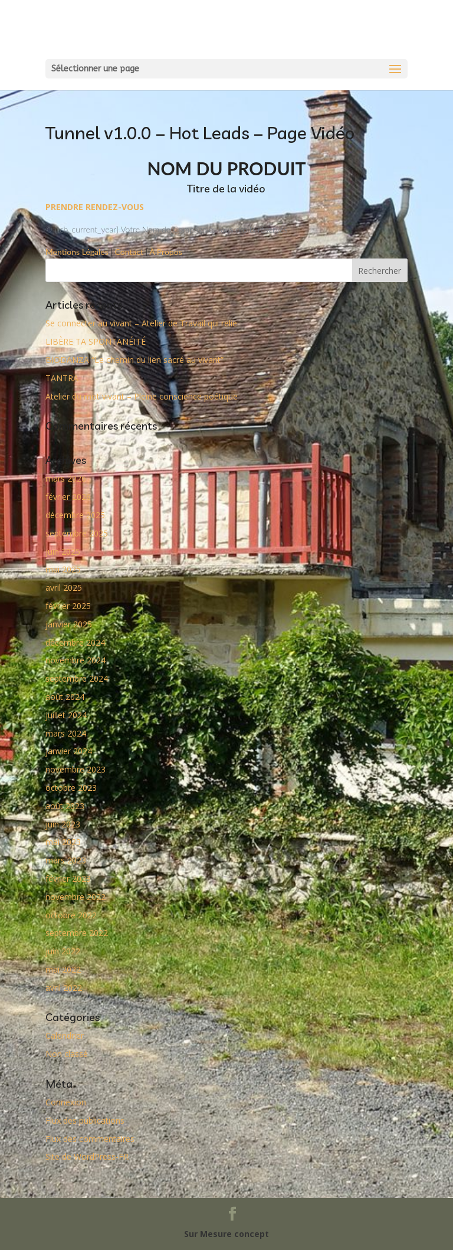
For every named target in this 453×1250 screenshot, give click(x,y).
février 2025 (68, 605)
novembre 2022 (75, 896)
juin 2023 (62, 824)
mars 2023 (65, 860)
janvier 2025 (68, 624)
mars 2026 (65, 478)
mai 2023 (63, 841)
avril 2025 (63, 587)
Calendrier (64, 1035)
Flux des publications (84, 1120)
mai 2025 (63, 569)
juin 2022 (62, 951)
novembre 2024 (75, 660)
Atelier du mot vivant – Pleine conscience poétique (141, 396)
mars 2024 (65, 733)
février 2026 (68, 496)
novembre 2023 (75, 769)
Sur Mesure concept (226, 1233)
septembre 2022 (76, 932)
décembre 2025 (75, 515)
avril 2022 (63, 987)
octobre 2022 (71, 915)
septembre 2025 (76, 533)
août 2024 (64, 696)
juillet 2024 (66, 715)
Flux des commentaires (89, 1138)
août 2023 (64, 805)
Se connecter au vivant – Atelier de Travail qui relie (141, 323)
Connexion (65, 1102)
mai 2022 (63, 969)
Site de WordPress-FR (87, 1156)
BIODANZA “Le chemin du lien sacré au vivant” (134, 359)
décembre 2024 (75, 642)
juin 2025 (62, 551)
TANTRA (61, 378)
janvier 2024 (68, 751)
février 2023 (68, 878)
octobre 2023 (71, 787)
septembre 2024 (76, 678)
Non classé (66, 1053)
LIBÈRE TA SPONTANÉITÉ (95, 341)
